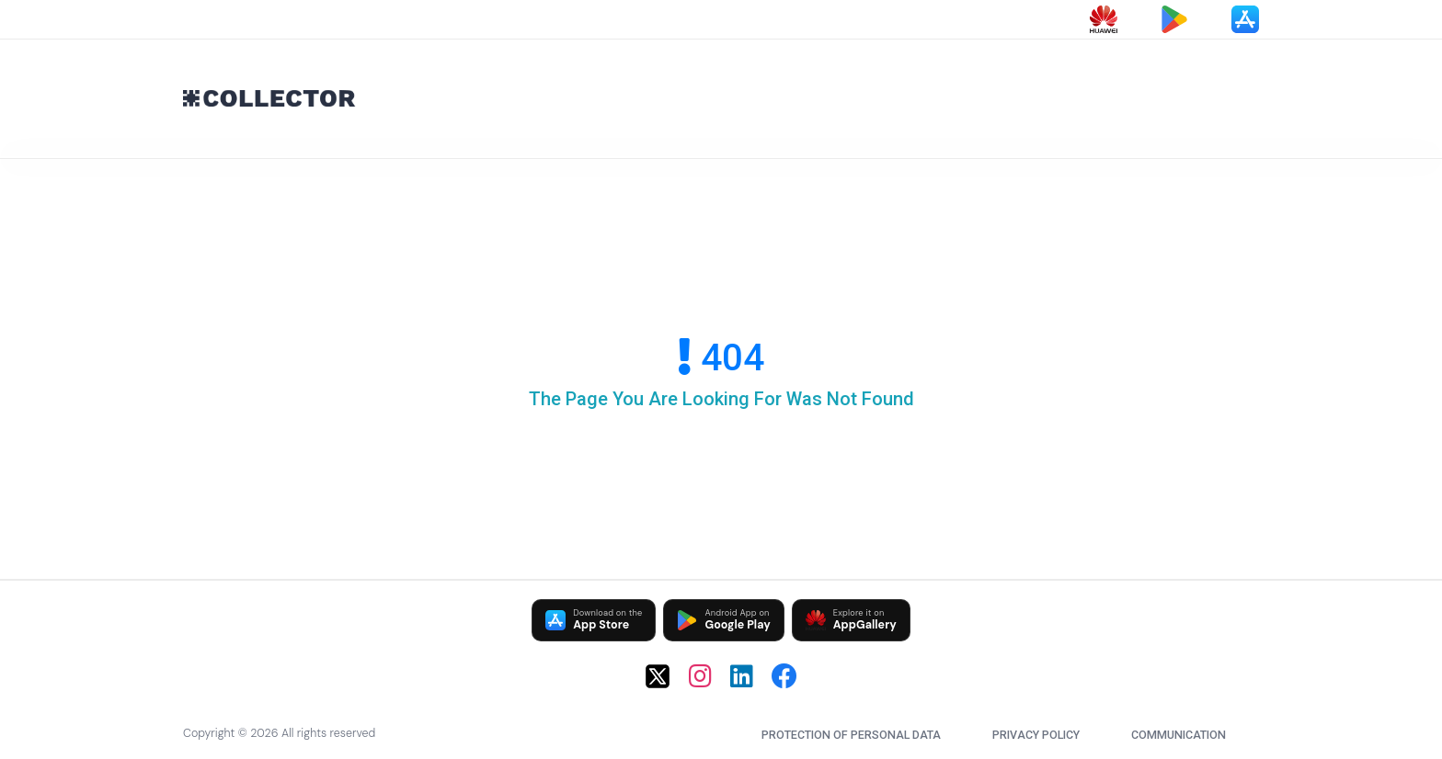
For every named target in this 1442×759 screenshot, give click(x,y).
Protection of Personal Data (851, 735)
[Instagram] (700, 676)
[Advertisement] (896, 95)
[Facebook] (784, 676)
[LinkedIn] (741, 676)
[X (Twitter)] (657, 676)
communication (1178, 735)
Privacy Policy (1036, 735)
